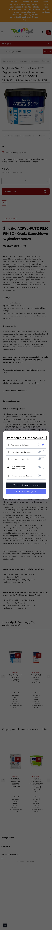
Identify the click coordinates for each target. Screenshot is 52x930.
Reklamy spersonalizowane (22, 476)
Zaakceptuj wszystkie (26, 491)
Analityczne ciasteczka (20, 459)
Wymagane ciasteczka (20, 445)
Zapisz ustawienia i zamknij (26, 485)
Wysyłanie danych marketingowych (18, 467)
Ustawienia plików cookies (24, 438)
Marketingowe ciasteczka (21, 452)
